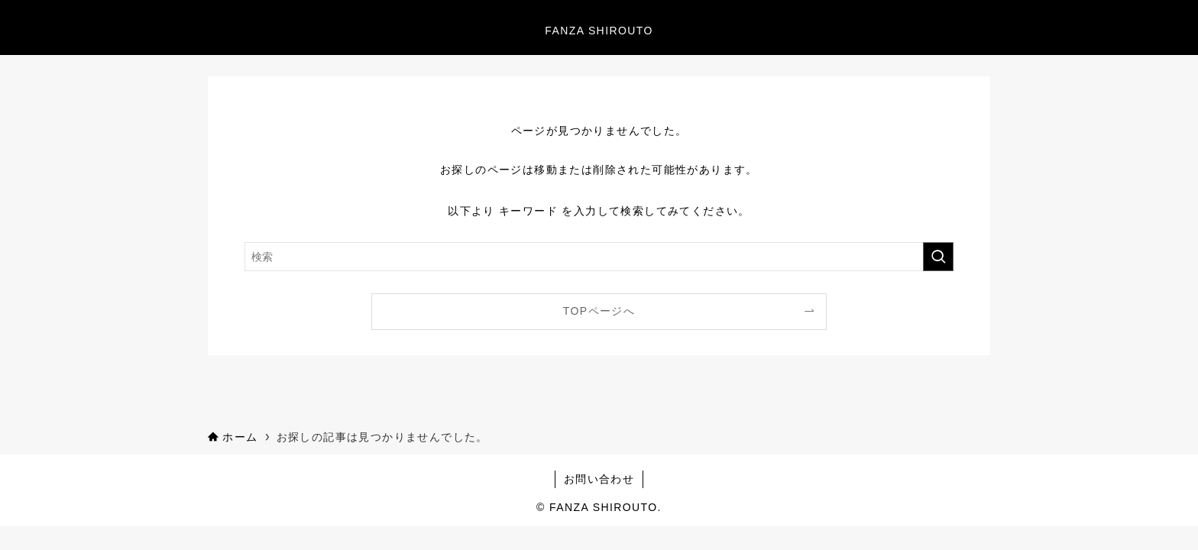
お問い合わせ (599, 479)
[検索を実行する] (938, 256)
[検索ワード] (599, 256)
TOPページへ (599, 311)
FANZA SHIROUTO (598, 30)
